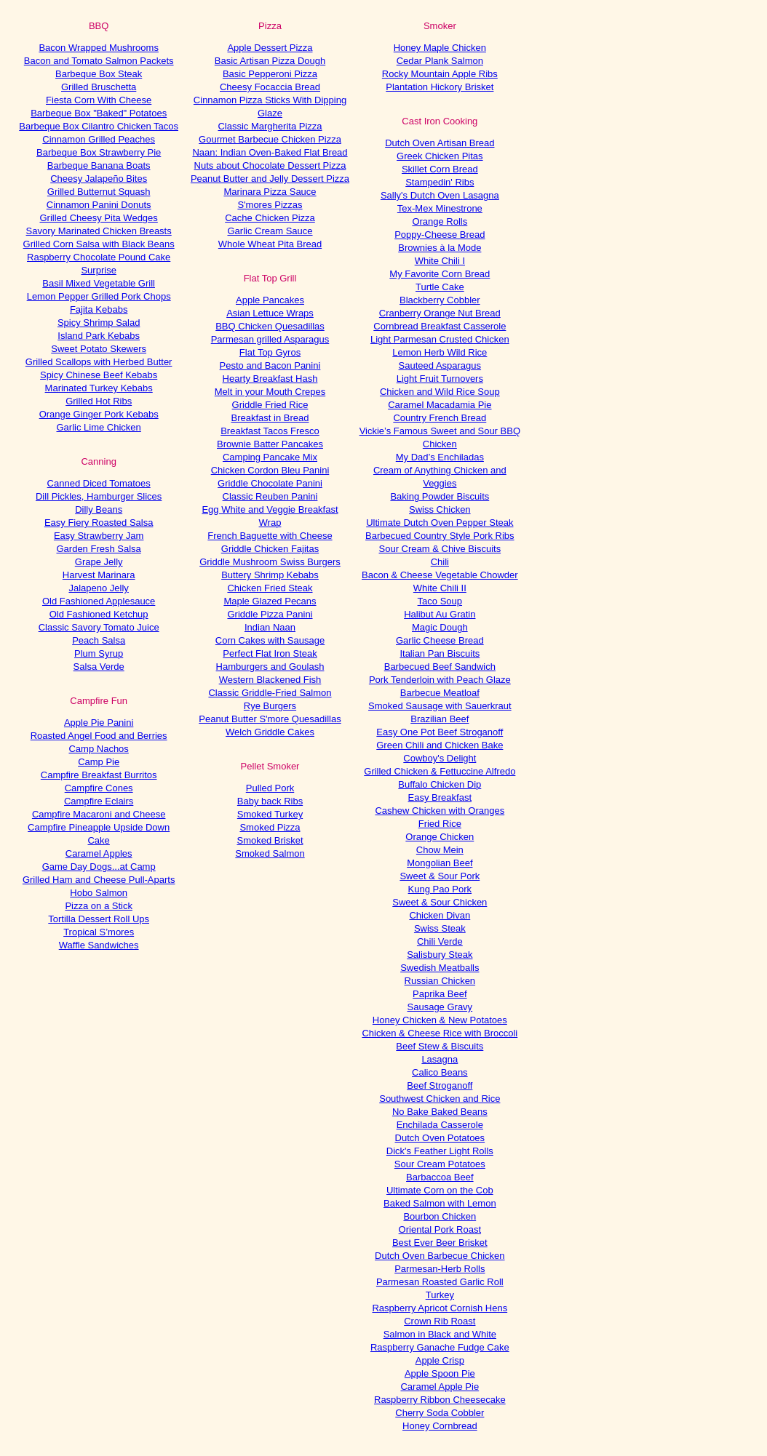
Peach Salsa (98, 640)
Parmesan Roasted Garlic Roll (440, 1281)
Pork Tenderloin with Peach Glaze (440, 679)
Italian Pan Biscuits (440, 653)
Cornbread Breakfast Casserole (439, 326)
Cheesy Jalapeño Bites (98, 178)
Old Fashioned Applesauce (98, 601)
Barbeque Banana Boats (99, 165)
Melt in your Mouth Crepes (270, 391)
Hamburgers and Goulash (270, 666)
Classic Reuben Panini (270, 496)
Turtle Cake (440, 286)
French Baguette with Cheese (269, 535)
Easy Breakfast (440, 797)
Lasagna (439, 1059)
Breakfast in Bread (270, 417)
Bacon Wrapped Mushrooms (99, 47)
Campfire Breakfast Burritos (99, 774)
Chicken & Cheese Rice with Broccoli (439, 1033)
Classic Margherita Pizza (270, 126)
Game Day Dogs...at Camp (99, 866)
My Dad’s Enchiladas (440, 457)
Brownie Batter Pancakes (270, 444)
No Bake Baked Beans (440, 1111)
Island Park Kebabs (98, 335)
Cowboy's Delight (439, 758)
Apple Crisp (440, 1360)
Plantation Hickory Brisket (439, 86)
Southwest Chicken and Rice (439, 1098)
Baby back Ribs (270, 801)
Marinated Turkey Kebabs (99, 388)
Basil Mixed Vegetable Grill (98, 283)
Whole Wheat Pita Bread (270, 244)
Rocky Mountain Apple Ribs (440, 73)
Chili (440, 561)
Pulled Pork (270, 788)
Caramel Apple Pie (439, 1386)
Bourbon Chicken (439, 1216)
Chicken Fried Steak (269, 588)
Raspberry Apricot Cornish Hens (439, 1308)
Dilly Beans (98, 509)
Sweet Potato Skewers (98, 348)
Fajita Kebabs (99, 309)
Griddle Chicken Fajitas (270, 548)
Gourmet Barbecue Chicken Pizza (270, 139)
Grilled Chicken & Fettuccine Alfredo (439, 771)
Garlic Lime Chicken (99, 427)
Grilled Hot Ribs (98, 401)
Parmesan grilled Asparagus (270, 339)
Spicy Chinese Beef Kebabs (98, 374)
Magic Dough (440, 627)
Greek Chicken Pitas (440, 156)
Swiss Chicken (440, 509)
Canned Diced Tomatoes (99, 483)
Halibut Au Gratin (439, 614)
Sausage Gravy (440, 1006)
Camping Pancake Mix (270, 457)
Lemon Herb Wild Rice (439, 352)
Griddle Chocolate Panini (270, 483)
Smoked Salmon (269, 853)
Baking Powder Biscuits (439, 496)
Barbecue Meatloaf (440, 692)
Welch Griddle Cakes (270, 732)
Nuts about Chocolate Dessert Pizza (270, 165)
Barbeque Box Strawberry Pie (98, 152)
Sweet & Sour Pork (440, 876)
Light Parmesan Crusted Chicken (439, 339)
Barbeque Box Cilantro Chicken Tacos (98, 126)
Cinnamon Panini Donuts (99, 204)
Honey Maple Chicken (440, 47)
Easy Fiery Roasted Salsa (99, 522)
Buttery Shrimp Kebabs (270, 574)
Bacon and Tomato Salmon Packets (99, 60)
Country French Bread (439, 417)
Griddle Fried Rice (270, 404)
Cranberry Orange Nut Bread (440, 313)
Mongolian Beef (439, 862)
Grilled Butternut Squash (99, 191)
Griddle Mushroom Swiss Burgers (270, 561)
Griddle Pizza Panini (269, 614)
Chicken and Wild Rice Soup (440, 391)
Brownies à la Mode (439, 247)
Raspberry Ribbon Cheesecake (440, 1399)
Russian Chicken (440, 980)
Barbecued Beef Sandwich (440, 666)
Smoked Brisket (270, 840)
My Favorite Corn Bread (439, 273)
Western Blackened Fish (270, 679)
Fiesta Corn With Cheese (98, 100)
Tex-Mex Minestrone (439, 208)
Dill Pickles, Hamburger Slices (99, 496)
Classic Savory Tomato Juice (99, 627)
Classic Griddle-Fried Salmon (269, 692)
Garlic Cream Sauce (269, 230)
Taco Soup (440, 601)
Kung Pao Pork (440, 889)
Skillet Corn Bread (440, 169)
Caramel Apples (98, 853)
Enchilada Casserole (440, 1124)
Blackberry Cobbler (440, 300)
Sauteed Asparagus (440, 365)
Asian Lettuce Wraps (270, 313)
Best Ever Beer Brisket (440, 1242)
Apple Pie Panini (98, 722)
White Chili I (440, 260)
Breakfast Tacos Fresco (269, 430)
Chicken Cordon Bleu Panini (270, 470)
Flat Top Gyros (270, 352)
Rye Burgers (270, 705)
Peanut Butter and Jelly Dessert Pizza (270, 178)
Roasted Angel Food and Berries (99, 735)
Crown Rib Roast (439, 1321)
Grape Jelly (99, 561)
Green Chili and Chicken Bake (439, 745)
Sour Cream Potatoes (439, 1164)
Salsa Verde (98, 666)
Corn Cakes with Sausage (270, 640)
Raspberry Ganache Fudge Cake (439, 1347)
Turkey (440, 1294)
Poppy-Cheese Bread (439, 234)
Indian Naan (270, 627)
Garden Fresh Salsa (98, 548)
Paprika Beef (439, 993)
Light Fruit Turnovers (440, 378)
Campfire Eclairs (98, 801)
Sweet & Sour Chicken (439, 902)
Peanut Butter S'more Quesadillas (270, 718)
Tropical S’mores (98, 932)
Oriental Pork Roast (440, 1229)
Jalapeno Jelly (98, 588)
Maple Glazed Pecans (269, 601)
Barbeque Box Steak (98, 73)
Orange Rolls (439, 221)
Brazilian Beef (439, 718)
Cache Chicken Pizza (270, 217)
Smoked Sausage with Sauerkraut (440, 705)
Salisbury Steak (439, 954)
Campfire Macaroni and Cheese (99, 814)
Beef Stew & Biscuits (439, 1046)
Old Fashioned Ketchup (98, 614)
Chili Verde (440, 941)
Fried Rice (439, 823)
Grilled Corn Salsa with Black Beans (99, 244)
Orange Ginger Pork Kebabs (99, 414)
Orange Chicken (439, 836)
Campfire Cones (99, 788)
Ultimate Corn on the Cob (439, 1190)
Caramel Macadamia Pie (439, 404)
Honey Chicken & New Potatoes (440, 1020)
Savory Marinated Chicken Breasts (99, 230)
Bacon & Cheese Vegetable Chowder (440, 574)
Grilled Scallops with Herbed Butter (98, 361)
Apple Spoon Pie (440, 1373)
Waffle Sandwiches (99, 945)
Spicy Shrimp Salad (98, 322)
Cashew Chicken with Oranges (439, 810)
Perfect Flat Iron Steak (270, 653)
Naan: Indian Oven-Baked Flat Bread (269, 152)
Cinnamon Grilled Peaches (98, 139)
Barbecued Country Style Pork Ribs (439, 535)
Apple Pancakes (270, 300)
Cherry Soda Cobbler (439, 1412)
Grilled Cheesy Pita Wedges (98, 217)
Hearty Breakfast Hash (270, 378)
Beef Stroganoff (439, 1085)
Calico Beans (440, 1072)
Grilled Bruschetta (98, 86)
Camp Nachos (98, 748)
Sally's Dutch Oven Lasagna (440, 195)
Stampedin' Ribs (439, 182)
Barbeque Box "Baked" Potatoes (99, 113)
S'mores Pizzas (269, 204)
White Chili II (439, 588)
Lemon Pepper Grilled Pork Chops (99, 296)
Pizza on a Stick (98, 905)
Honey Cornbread (439, 1425)
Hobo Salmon (98, 892)
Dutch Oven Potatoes (440, 1137)
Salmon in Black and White (440, 1334)
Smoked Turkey (270, 814)
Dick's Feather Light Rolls (439, 1150)
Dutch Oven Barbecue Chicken (439, 1255)
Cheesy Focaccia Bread (270, 86)
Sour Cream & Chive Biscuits (440, 548)
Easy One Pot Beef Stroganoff (439, 732)
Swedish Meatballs (439, 967)
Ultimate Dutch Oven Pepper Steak (439, 522)
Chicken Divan (439, 915)
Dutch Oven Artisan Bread (439, 142)
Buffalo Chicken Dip (439, 784)
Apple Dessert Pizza (269, 47)
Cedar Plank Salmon (440, 60)
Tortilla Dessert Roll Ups (98, 918)
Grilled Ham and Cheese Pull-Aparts (99, 879)
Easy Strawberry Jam (99, 535)
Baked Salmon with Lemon (440, 1203)
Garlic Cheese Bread (440, 640)
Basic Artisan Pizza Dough (270, 60)
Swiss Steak (440, 928)
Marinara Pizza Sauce (269, 191)
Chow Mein (440, 849)
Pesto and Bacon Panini (270, 365)
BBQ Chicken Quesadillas (270, 326)
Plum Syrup (98, 653)
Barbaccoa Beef (440, 1177)
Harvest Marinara (99, 574)
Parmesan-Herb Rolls (439, 1268)
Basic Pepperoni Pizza (270, 73)
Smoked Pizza (269, 827)
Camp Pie (98, 761)
